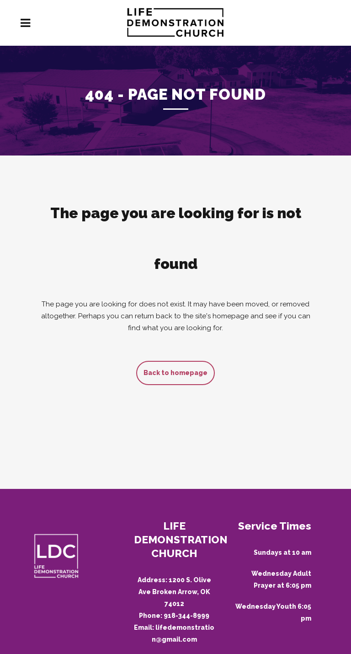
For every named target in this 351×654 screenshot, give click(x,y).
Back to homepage (175, 372)
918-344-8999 (186, 615)
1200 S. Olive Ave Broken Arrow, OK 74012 (174, 591)
